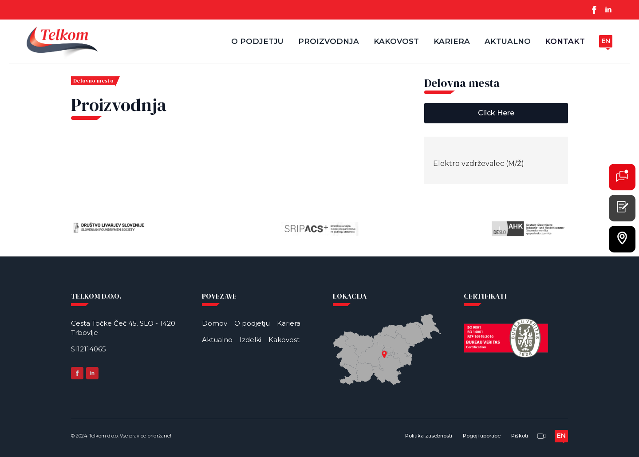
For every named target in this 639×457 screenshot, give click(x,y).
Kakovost (396, 41)
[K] (622, 175)
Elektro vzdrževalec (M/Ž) (478, 163)
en (605, 40)
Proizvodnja (328, 41)
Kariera (452, 41)
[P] (622, 206)
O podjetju (257, 41)
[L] (622, 237)
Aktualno (508, 41)
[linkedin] (608, 10)
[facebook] (594, 10)
